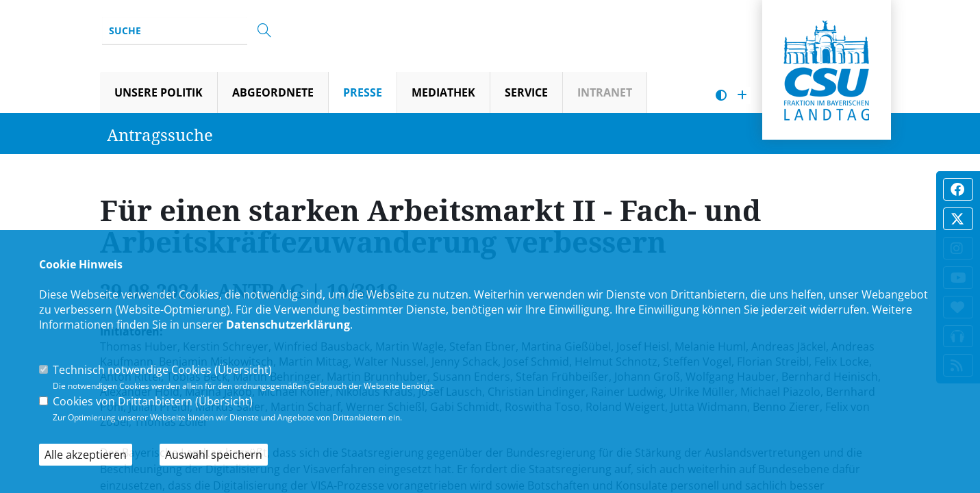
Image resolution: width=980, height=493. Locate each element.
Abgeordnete (273, 92)
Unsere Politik (158, 92)
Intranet (604, 92)
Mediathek (443, 92)
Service (526, 92)
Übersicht (243, 369)
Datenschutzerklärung (288, 324)
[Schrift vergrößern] (742, 95)
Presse (362, 92)
